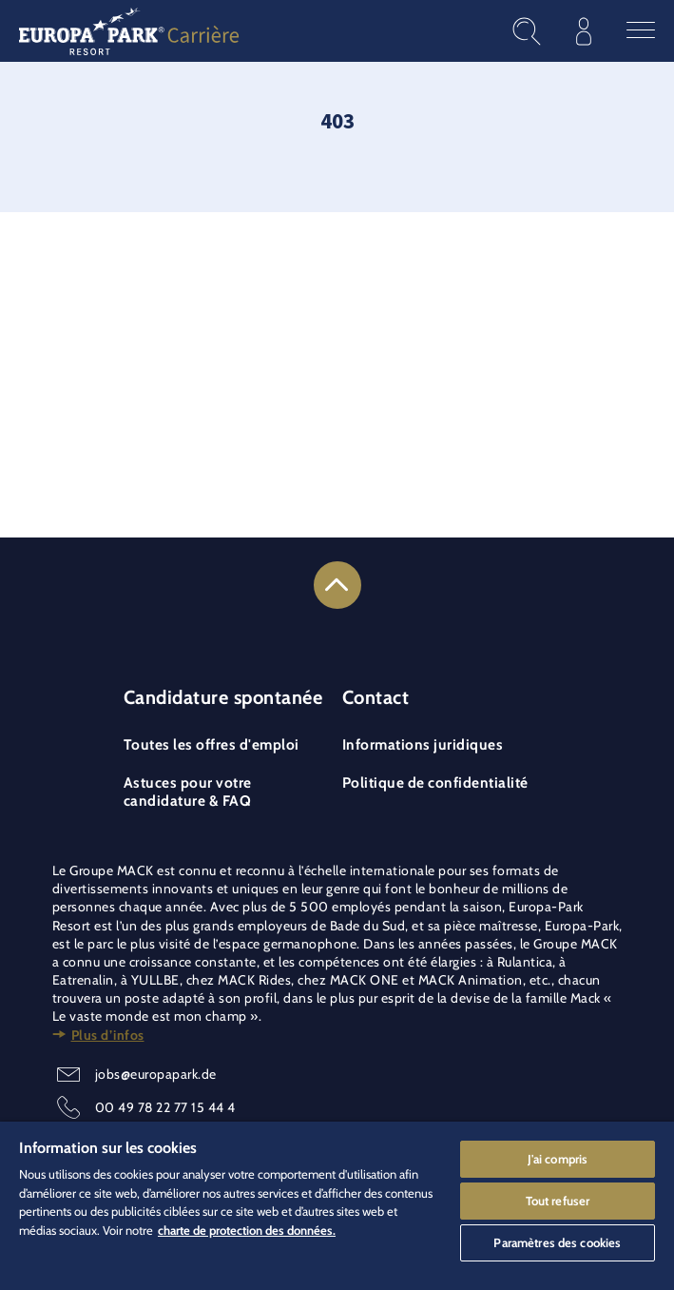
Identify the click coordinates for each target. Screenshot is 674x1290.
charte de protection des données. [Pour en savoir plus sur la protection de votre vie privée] (247, 1229)
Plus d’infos (107, 1035)
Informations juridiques (423, 744)
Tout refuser (558, 1199)
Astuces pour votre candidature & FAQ (188, 791)
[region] (337, 1205)
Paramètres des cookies (557, 1241)
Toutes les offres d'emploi (211, 744)
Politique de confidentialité (435, 782)
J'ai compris (558, 1157)
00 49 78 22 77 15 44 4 (165, 1107)
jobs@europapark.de (156, 1074)
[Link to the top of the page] (337, 585)
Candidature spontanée (223, 697)
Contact (376, 697)
